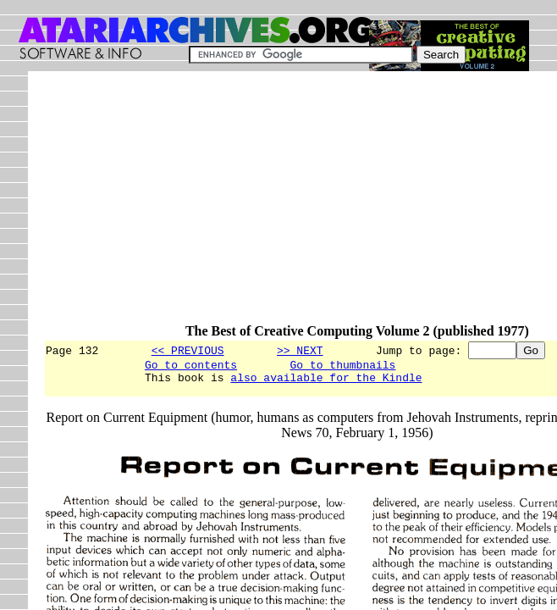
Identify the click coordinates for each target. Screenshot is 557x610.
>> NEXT (300, 350)
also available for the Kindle (326, 382)
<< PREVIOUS (188, 350)
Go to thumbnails (343, 366)
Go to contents (191, 366)
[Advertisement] (300, 205)
